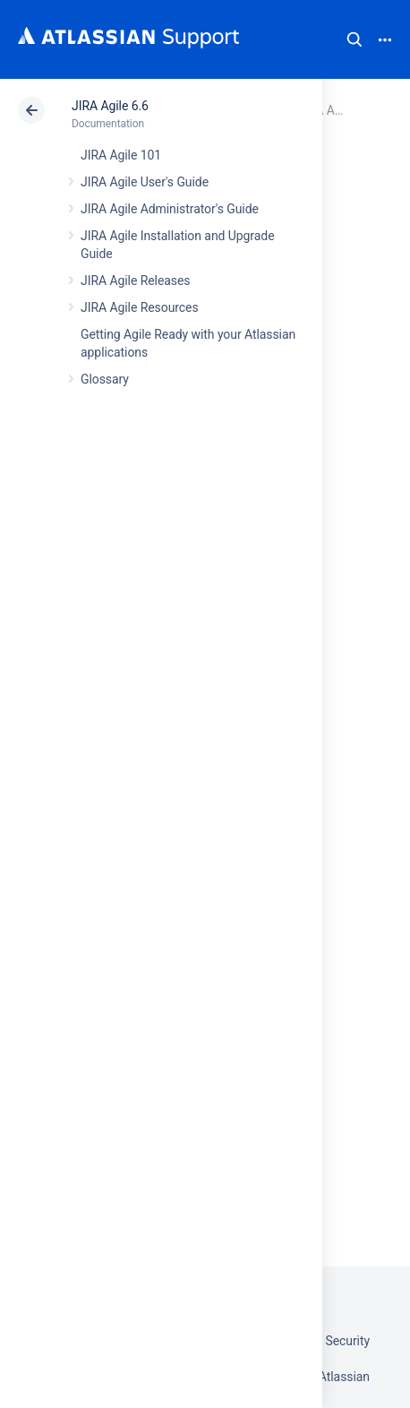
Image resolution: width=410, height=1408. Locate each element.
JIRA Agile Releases (136, 280)
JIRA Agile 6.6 (110, 106)
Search (354, 39)
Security (347, 1341)
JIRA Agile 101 (121, 155)
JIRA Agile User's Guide (145, 182)
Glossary (105, 379)
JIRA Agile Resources (140, 307)
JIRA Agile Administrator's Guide (170, 209)
